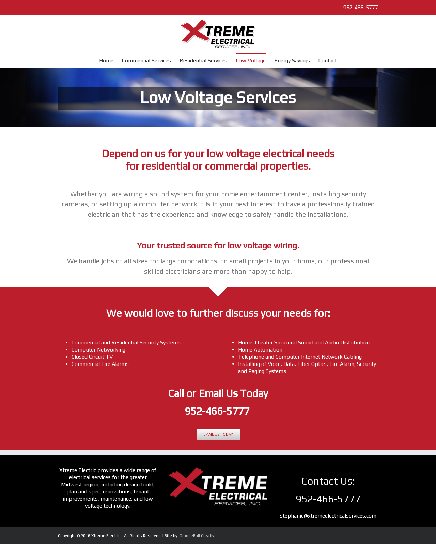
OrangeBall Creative (198, 535)
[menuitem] (110, 60)
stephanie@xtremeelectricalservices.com (328, 516)
